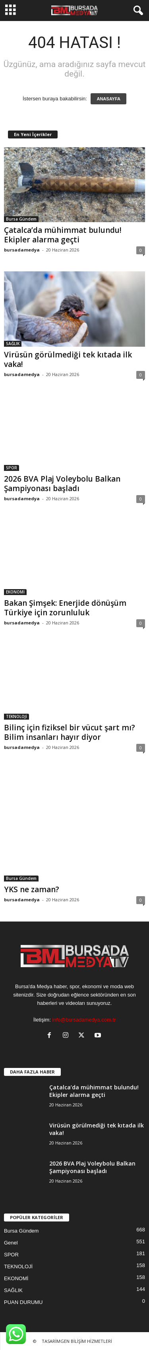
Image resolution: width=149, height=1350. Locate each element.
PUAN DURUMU (23, 1302)
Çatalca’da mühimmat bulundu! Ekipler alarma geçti (63, 235)
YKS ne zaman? (31, 889)
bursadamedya (22, 250)
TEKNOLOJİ (16, 716)
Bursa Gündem (21, 219)
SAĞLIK (12, 343)
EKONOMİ (15, 592)
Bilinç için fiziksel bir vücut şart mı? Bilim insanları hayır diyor (69, 732)
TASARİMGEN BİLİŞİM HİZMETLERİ (77, 1341)
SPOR (11, 467)
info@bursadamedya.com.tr (84, 1020)
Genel (11, 1243)
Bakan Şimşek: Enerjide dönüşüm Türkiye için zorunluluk (65, 608)
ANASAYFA (108, 98)
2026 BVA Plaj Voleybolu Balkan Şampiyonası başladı (62, 484)
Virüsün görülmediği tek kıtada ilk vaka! (68, 359)
